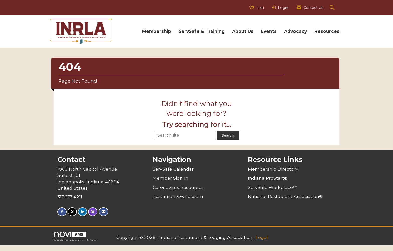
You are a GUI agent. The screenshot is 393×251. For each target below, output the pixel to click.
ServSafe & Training (202, 31)
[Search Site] (333, 8)
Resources (326, 31)
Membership (156, 31)
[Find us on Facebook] (62, 211)
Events (269, 31)
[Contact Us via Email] (103, 211)
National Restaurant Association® (285, 196)
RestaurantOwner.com (178, 196)
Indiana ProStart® (268, 178)
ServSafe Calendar (173, 169)
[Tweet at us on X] (72, 211)
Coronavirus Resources (178, 187)
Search (228, 135)
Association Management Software (76, 236)
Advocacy (295, 31)
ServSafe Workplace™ (272, 187)
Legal (262, 237)
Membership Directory (273, 169)
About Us (242, 31)
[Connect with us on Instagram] (92, 211)
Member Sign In (170, 178)
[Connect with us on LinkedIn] (82, 211)
